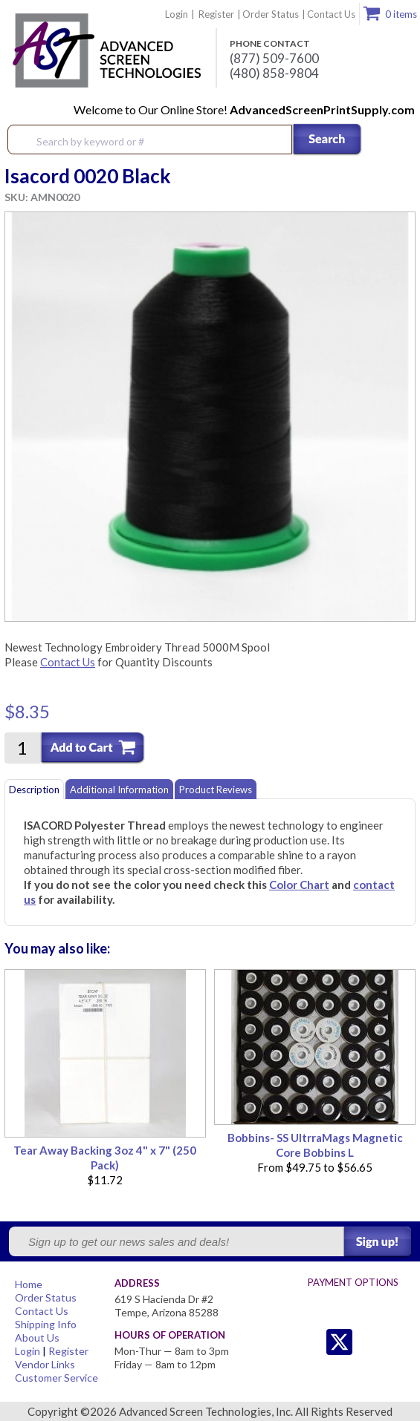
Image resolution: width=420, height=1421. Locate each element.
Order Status (270, 14)
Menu (399, 140)
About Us (37, 1337)
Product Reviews (215, 789)
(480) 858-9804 (274, 73)
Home (28, 1284)
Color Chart (299, 884)
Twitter (310, 1342)
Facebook (369, 1342)
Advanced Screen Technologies (105, 51)
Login (176, 14)
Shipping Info (46, 1324)
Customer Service (56, 1377)
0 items (401, 14)
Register (216, 14)
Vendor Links (45, 1364)
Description (34, 789)
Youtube (399, 1342)
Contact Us (331, 14)
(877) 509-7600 (274, 58)
